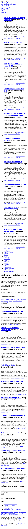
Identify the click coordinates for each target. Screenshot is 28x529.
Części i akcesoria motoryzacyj (8, 299)
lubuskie (6, 255)
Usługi (17, 299)
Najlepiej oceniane (13, 512)
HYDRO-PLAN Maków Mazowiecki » (10, 329)
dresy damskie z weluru (9, 505)
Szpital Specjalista (11, 208)
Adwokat (6, 301)
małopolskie (6, 257)
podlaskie (6, 263)
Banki (14, 301)
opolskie (6, 260)
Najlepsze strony (5, 11)
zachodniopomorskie (9, 271)
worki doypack (7, 506)
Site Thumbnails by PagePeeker (12, 514)
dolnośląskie (7, 251)
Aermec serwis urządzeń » (11, 398)
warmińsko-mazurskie (9, 268)
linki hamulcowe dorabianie (10, 504)
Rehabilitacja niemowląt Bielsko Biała (13, 230)
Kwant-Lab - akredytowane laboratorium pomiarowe (14, 114)
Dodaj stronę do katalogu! (7, 2)
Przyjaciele (3, 12)
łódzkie (5, 256)
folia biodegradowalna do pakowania (12, 509)
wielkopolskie (7, 269)
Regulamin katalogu (5, 6)
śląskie (5, 265)
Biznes (10, 301)
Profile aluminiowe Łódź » (11, 433)
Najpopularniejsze (11, 513)
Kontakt (16, 514)
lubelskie (6, 253)
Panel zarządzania (5, 4)
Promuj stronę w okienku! (14, 38)
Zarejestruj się (12, 4)
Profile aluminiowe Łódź (13, 42)
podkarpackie (7, 261)
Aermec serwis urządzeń (13, 162)
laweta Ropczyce (8, 508)
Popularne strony (5, 9)
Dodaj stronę (4, 513)
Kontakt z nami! (4, 8)
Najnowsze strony (5, 512)
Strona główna (5, 5)
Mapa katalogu (22, 512)
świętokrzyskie (7, 267)
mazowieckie (7, 259)
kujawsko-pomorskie (9, 252)
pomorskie (6, 264)
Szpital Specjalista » (8, 365)
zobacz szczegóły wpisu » (14, 324)
